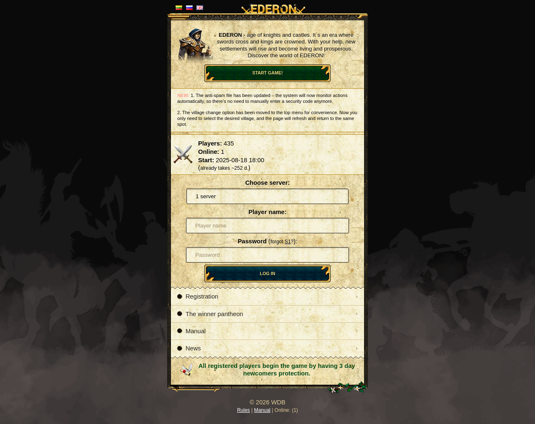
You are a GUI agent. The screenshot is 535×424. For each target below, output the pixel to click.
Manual (191, 331)
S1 (288, 242)
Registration (197, 296)
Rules (243, 410)
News (189, 348)
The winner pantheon (210, 314)
